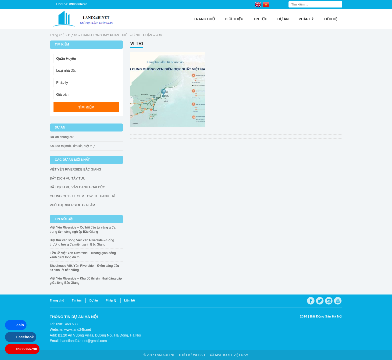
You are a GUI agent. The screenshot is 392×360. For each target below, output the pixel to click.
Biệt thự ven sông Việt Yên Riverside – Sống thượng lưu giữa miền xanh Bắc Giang (82, 242)
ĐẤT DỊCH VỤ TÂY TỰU (67, 178)
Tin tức (260, 19)
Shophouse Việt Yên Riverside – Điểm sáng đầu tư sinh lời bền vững (84, 268)
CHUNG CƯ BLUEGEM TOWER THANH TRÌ (82, 196)
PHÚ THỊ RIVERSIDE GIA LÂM (72, 205)
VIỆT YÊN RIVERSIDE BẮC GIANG (75, 169)
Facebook (25, 337)
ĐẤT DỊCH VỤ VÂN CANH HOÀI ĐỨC (77, 187)
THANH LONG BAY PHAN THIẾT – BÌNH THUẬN (116, 35)
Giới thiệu (234, 19)
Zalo (20, 325)
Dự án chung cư (62, 137)
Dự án (282, 19)
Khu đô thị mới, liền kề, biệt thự (72, 146)
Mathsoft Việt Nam (231, 355)
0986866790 (26, 349)
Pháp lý (306, 19)
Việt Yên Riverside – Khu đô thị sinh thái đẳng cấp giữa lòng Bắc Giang (86, 280)
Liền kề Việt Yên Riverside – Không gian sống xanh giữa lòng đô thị (83, 255)
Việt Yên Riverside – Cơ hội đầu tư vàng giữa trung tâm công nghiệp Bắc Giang (83, 230)
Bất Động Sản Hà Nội (326, 316)
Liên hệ (330, 19)
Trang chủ (204, 19)
